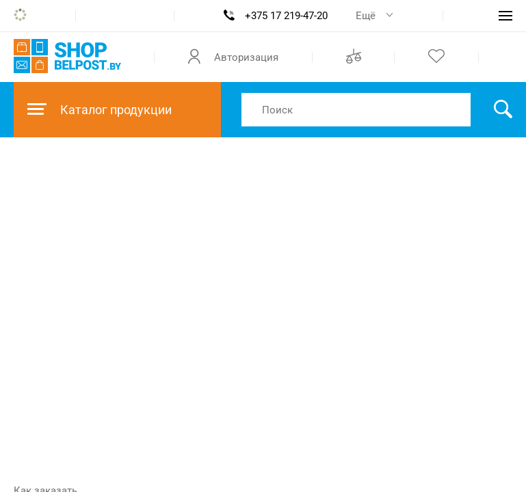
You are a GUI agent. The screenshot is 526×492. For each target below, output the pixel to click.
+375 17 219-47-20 (286, 16)
